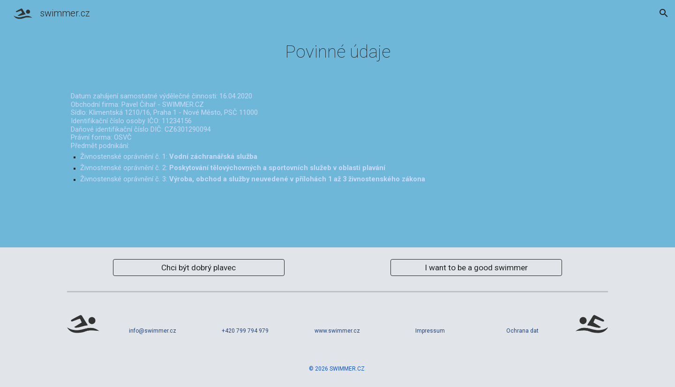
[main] (337, 51)
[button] (663, 13)
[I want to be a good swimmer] (476, 267)
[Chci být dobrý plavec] (198, 267)
